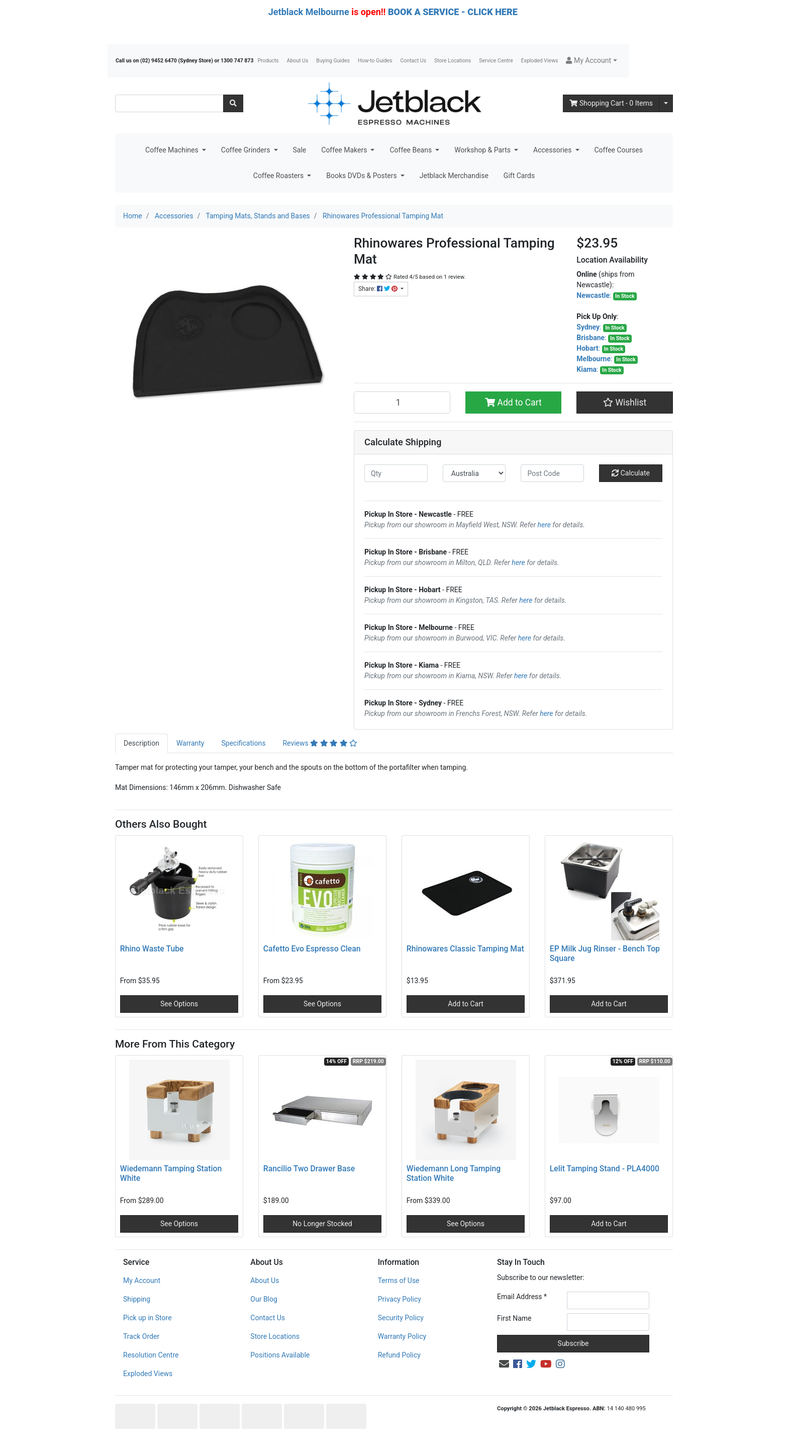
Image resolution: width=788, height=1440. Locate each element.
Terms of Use (399, 1280)
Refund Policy (399, 1355)
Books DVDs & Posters (362, 176)
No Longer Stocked (322, 1224)
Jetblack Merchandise (454, 176)
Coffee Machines (172, 150)
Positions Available (280, 1355)
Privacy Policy (399, 1299)
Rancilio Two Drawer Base (309, 1168)
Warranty (190, 743)
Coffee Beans (411, 150)
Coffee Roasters (279, 176)
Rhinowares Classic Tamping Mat (465, 948)
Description (141, 743)
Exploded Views (539, 60)
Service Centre (496, 60)
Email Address (522, 1297)
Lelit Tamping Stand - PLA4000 (604, 1168)
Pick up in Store (147, 1318)
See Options (179, 1004)
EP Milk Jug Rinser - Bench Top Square (605, 953)
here (544, 525)
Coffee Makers (345, 150)
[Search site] (233, 103)
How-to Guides (375, 60)
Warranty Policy (402, 1336)
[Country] (474, 473)
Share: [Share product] (378, 288)
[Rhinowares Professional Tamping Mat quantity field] (402, 402)
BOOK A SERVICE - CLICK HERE (453, 12)
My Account (141, 1280)
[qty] (396, 473)
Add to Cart (513, 402)
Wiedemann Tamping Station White (171, 1173)
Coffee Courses (619, 150)
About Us (298, 60)
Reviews (319, 743)
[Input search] (169, 103)
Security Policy (401, 1318)
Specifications (243, 743)
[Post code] (552, 473)
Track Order (141, 1336)
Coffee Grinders (246, 150)
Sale (300, 150)
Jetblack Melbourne (308, 12)
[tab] (141, 743)
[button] (591, 60)
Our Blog (263, 1299)
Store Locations (452, 60)
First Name (514, 1318)
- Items (611, 103)
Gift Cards (519, 176)
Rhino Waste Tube (152, 948)
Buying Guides (333, 60)
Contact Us (414, 60)
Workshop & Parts (483, 150)
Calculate (631, 473)
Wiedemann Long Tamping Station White (454, 1173)
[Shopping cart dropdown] (666, 103)
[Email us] (504, 1364)
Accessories (553, 150)
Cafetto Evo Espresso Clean (312, 948)
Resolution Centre (150, 1355)
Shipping (136, 1299)
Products (267, 60)
